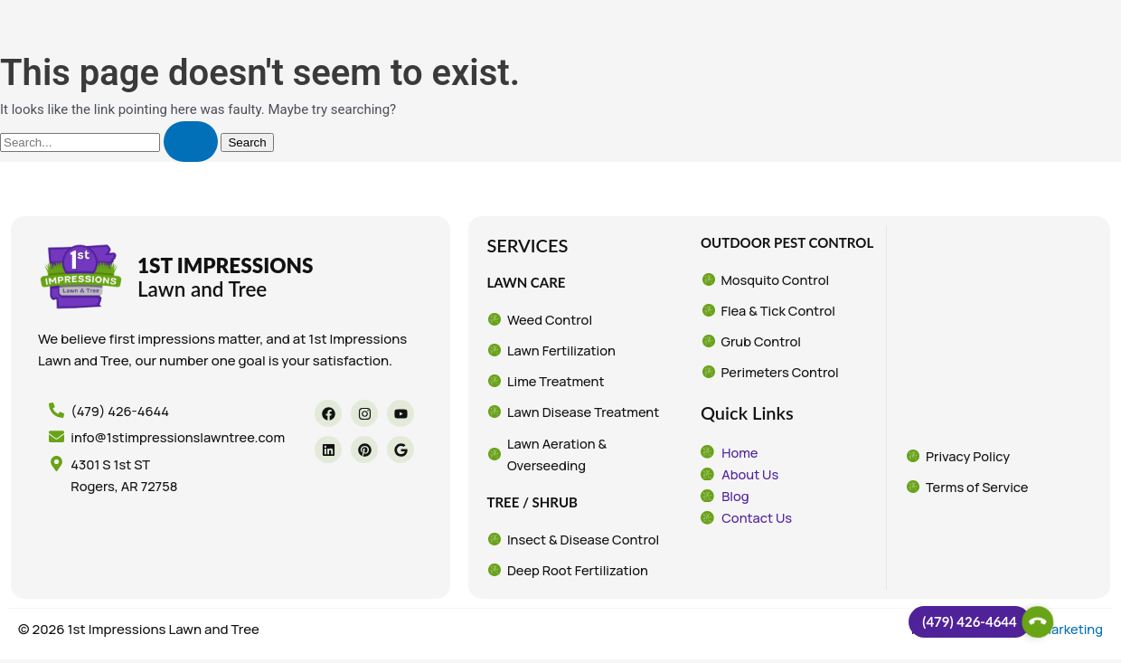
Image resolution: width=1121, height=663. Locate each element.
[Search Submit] (191, 141)
